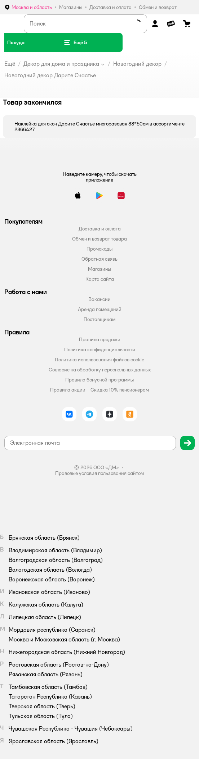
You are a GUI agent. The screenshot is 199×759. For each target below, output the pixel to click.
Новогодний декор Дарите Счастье (50, 75)
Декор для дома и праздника (61, 63)
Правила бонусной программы (99, 380)
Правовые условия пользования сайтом (99, 473)
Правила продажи (99, 339)
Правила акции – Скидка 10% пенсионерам (99, 390)
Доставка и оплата (100, 229)
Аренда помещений (99, 309)
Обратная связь (99, 259)
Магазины (99, 269)
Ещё (9, 63)
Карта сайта (99, 279)
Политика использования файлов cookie (99, 359)
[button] (75, 42)
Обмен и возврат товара (99, 239)
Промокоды (99, 249)
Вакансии (99, 299)
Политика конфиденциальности (99, 349)
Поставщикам (99, 319)
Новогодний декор (137, 63)
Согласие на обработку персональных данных (100, 369)
